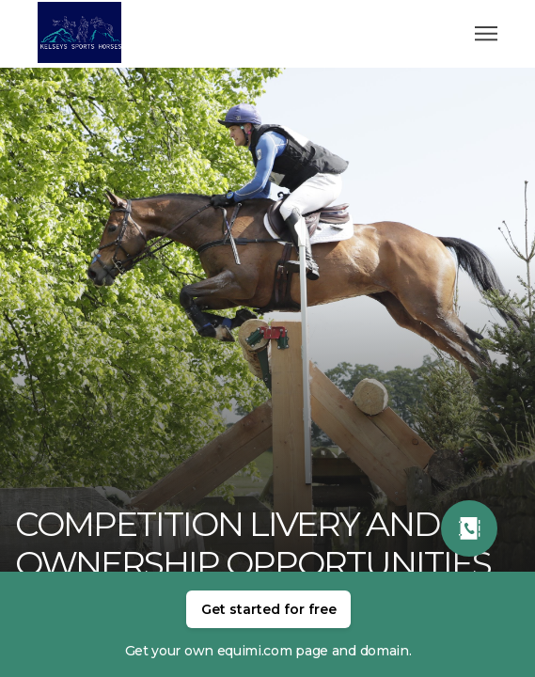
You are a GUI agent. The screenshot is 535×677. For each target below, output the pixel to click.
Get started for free (269, 609)
